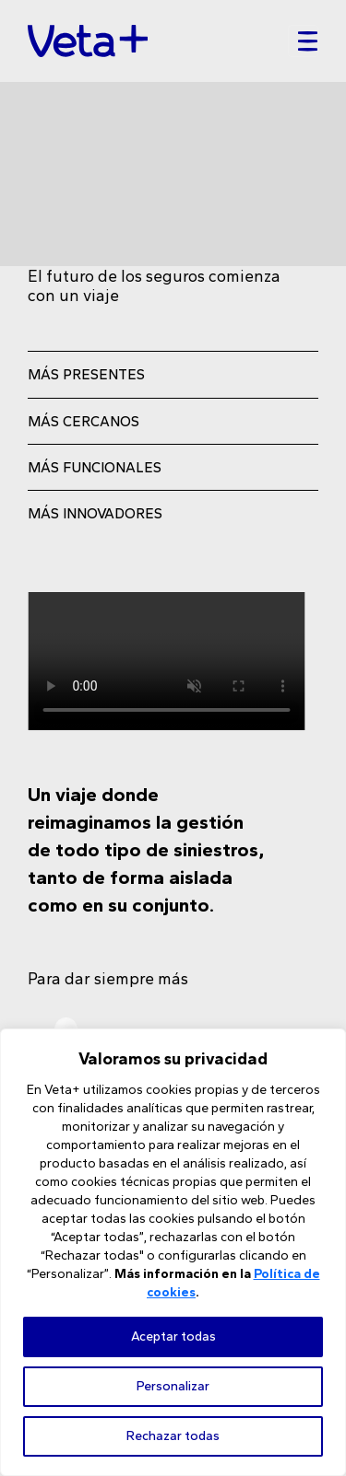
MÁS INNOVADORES (95, 513)
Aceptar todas (173, 1336)
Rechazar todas (173, 1436)
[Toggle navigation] (303, 41)
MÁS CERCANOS (83, 421)
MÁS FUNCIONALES (94, 467)
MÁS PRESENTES (86, 374)
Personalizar (173, 1386)
